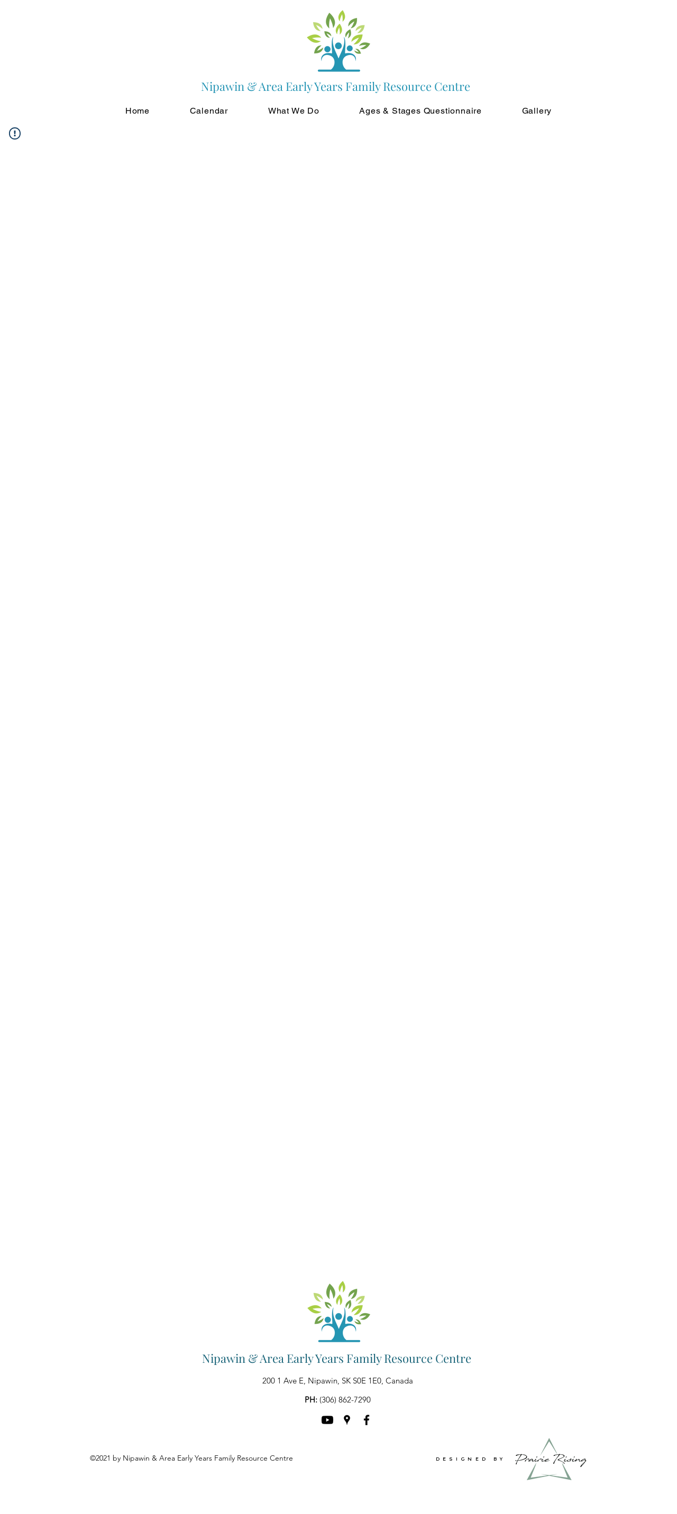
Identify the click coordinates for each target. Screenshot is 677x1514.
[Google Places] (347, 1420)
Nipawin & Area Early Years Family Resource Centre (336, 1358)
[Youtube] (327, 1420)
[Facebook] (366, 1420)
